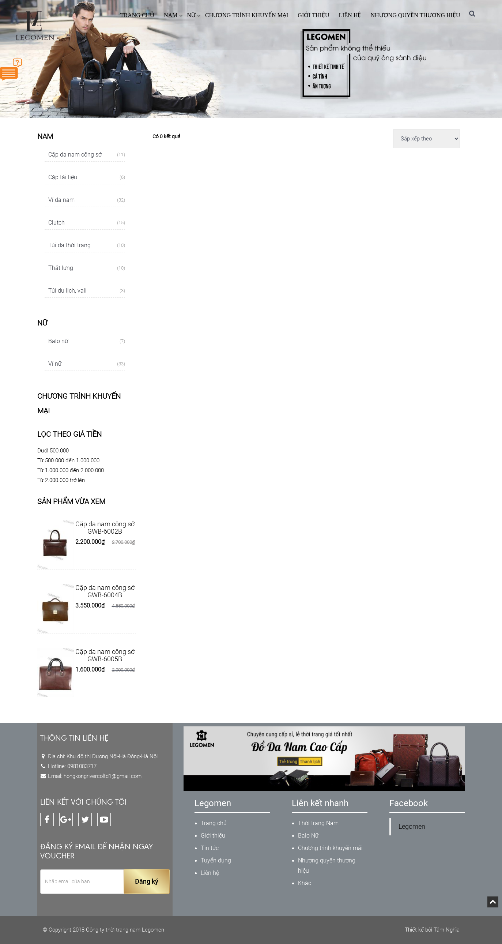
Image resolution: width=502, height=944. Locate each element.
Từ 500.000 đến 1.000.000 (68, 460)
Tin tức (210, 848)
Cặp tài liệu (86, 177)
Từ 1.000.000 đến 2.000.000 (70, 470)
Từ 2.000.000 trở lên (61, 480)
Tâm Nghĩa (447, 929)
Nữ (191, 15)
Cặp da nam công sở (86, 154)
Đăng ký (146, 881)
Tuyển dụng (216, 860)
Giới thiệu (313, 15)
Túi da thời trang (86, 245)
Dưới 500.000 (53, 450)
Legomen (412, 826)
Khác (304, 883)
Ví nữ (86, 364)
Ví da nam (86, 200)
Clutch (86, 222)
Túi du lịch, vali (86, 290)
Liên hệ (350, 15)
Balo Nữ (308, 835)
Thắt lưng (86, 268)
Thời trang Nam (318, 823)
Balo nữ (86, 341)
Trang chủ (137, 15)
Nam (170, 15)
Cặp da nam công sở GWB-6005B (105, 655)
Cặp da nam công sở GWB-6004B (105, 591)
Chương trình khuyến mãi (330, 848)
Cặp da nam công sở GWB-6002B (105, 527)
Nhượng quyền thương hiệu (415, 15)
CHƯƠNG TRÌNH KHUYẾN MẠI (246, 15)
